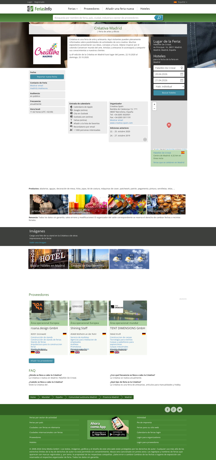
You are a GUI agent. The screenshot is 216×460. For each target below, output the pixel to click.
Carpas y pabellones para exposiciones (122, 343)
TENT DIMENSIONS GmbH (127, 328)
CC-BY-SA (184, 149)
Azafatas (74, 344)
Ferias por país (36, 422)
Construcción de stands (42, 337)
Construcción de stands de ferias (46, 339)
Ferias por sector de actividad (43, 417)
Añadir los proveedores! (42, 360)
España (59, 397)
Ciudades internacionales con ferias (46, 432)
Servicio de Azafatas (80, 337)
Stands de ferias (38, 342)
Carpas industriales (119, 346)
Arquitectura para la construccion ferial (46, 345)
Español (182, 2)
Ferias (73, 9)
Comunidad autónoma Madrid (83, 397)
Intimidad (141, 417)
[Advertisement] (108, 79)
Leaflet (156, 149)
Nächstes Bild (145, 310)
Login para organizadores (148, 437)
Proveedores (91, 9)
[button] (169, 125)
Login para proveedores (148, 442)
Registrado (39, 2)
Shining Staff (79, 328)
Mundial (46, 397)
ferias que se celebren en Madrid (168, 162)
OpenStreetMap (170, 149)
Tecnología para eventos (121, 339)
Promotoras (76, 346)
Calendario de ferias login (149, 432)
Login (29, 2)
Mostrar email (36, 85)
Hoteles (145, 9)
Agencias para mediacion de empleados (84, 340)
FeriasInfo (41, 8)
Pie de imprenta (144, 422)
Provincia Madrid (111, 397)
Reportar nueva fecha (47, 76)
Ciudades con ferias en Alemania (44, 427)
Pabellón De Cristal (162, 152)
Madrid (128, 397)
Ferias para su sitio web (148, 427)
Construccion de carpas (121, 337)
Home (33, 397)
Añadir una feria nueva (120, 9)
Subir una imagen (37, 242)
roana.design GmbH (44, 328)
